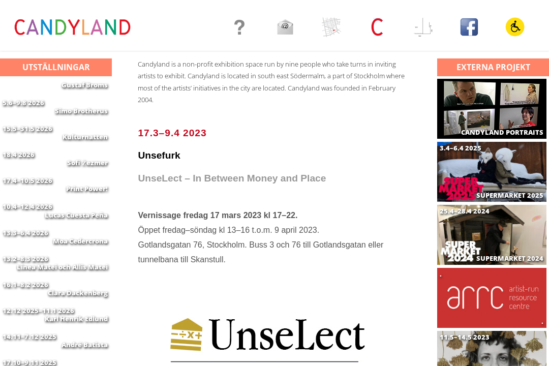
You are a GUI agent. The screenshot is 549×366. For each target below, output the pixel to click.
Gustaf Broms (85, 84)
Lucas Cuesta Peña (76, 245)
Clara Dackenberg (78, 341)
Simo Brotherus (81, 116)
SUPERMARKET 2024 (509, 258)
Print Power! (87, 213)
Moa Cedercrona (80, 277)
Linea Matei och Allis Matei (62, 309)
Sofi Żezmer (87, 181)
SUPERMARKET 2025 (509, 195)
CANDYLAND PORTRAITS (502, 132)
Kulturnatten (85, 149)
